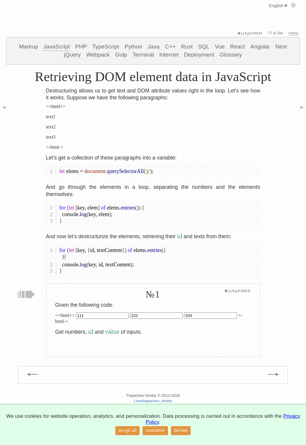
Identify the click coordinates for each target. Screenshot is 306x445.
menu (294, 33)
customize (155, 430)
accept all (127, 430)
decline (181, 430)
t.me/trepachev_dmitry (153, 401)
